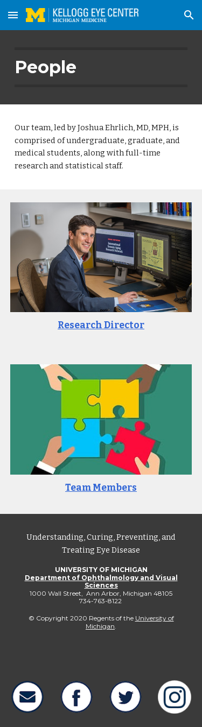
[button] (13, 15)
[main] (101, 67)
